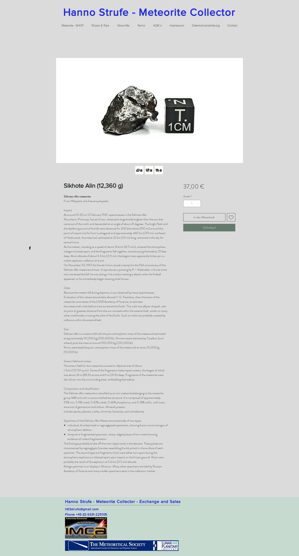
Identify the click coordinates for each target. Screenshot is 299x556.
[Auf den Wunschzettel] (231, 217)
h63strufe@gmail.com (82, 509)
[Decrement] (186, 203)
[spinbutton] (192, 203)
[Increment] (197, 203)
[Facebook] (30, 248)
